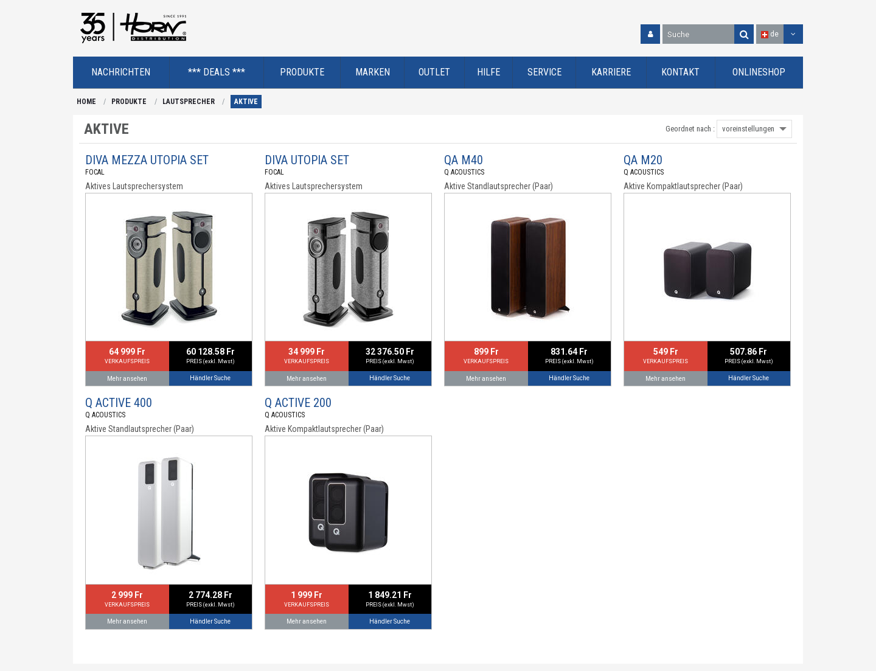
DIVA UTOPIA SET (307, 160)
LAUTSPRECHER (188, 101)
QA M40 (463, 160)
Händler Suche (210, 378)
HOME (86, 101)
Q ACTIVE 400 (118, 402)
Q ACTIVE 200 (298, 402)
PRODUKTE (129, 101)
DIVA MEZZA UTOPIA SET (147, 160)
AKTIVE (246, 101)
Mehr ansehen (127, 378)
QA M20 (643, 160)
